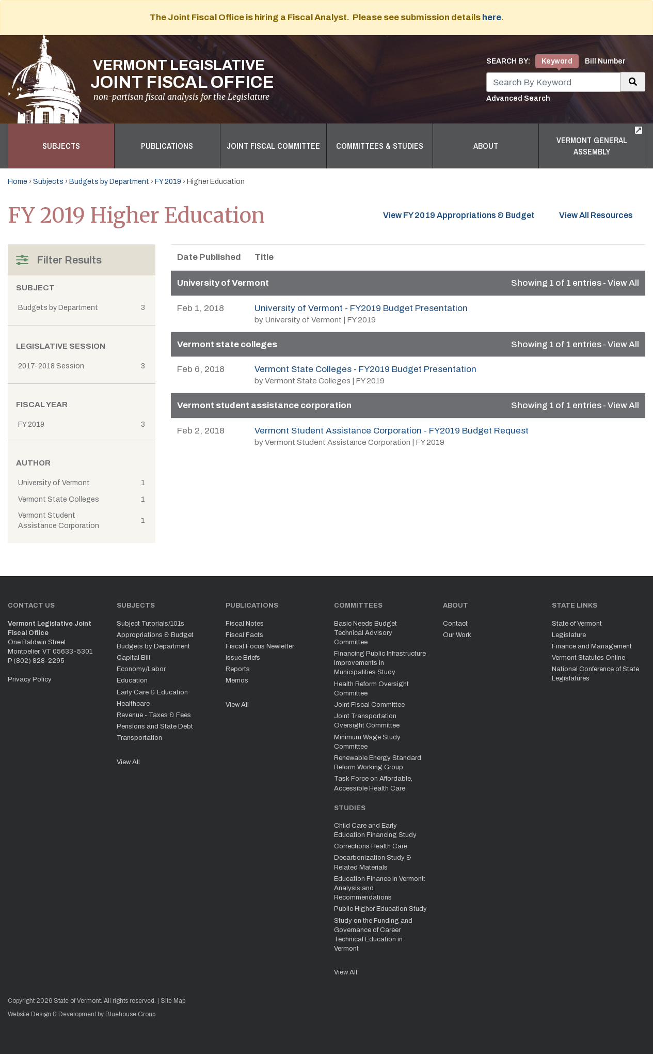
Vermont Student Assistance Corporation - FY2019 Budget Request (391, 431)
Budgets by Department (109, 181)
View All (128, 762)
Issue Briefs (243, 657)
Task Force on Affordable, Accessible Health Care (373, 783)
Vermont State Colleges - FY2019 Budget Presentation (365, 369)
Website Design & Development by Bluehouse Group (81, 1014)
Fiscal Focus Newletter (260, 646)
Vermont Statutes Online (588, 657)
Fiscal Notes (245, 623)
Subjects (61, 145)
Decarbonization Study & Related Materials (372, 862)
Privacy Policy (30, 679)
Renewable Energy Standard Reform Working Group (377, 762)
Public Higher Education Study (380, 908)
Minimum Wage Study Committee (367, 742)
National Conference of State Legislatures (595, 673)
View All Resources (602, 214)
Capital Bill (133, 657)
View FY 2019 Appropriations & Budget (458, 215)
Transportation (139, 737)
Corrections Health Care (370, 846)
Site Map (173, 1000)
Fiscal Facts (244, 635)
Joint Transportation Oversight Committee (367, 720)
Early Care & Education (152, 692)
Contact (455, 623)
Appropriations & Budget (155, 635)
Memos (237, 680)
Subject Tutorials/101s (150, 623)
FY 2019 (168, 181)
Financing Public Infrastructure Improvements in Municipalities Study (380, 663)
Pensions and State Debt (155, 726)
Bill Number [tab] (605, 61)
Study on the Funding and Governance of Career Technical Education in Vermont (373, 935)
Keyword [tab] (556, 61)
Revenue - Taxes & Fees (154, 715)
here (491, 17)
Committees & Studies (379, 145)
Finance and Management (592, 646)
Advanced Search (518, 98)
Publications (167, 145)
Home (17, 181)
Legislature (569, 635)
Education (132, 680)
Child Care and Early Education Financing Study (375, 830)
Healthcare (133, 703)
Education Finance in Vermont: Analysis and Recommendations (379, 888)
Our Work (457, 635)
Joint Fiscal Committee (273, 145)
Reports (238, 669)
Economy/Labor (141, 669)
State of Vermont (577, 623)
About (485, 145)
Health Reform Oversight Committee (371, 688)
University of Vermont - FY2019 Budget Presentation (361, 308)
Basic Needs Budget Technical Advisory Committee (365, 633)
